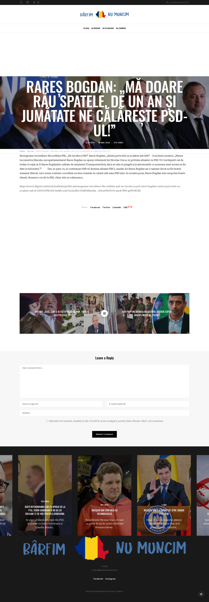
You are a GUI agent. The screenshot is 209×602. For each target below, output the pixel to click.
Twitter (106, 207)
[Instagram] (38, 2)
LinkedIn (116, 207)
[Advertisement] (104, 54)
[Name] (61, 404)
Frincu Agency (116, 591)
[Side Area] (201, 594)
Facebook (95, 207)
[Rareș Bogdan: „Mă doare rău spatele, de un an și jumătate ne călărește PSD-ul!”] (104, 313)
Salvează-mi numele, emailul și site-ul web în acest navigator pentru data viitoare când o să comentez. (106, 420)
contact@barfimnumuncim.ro (179, 2)
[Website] (104, 413)
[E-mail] (147, 404)
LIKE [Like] (125, 207)
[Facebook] (34, 2)
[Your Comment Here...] (104, 381)
